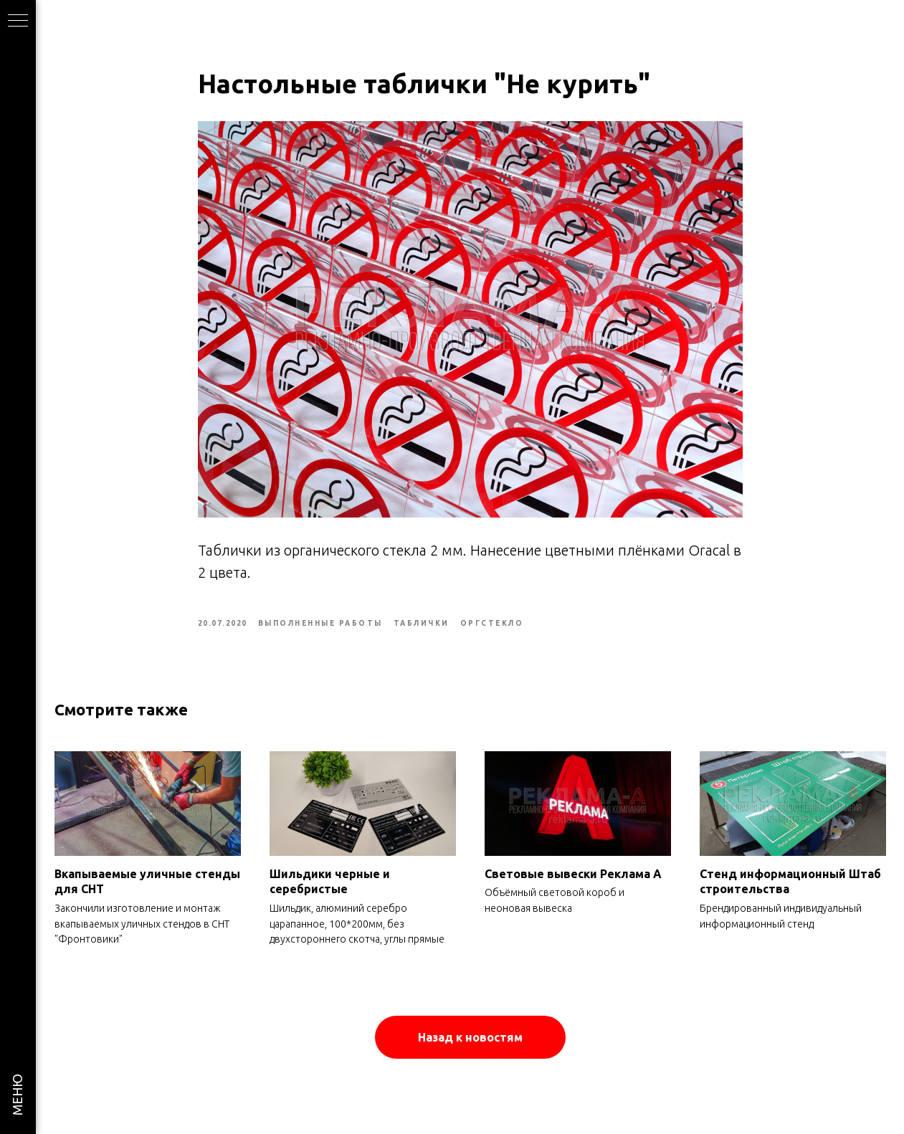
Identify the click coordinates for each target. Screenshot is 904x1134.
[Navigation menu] (18, 21)
